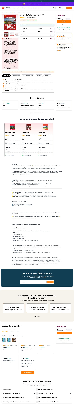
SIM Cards (24, 7)
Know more (59, 40)
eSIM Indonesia (12, 12)
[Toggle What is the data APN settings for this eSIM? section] (55, 401)
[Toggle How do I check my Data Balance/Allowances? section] (19, 397)
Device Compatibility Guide (27, 75)
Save (64, 24)
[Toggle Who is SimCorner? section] (19, 389)
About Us (35, 7)
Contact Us (40, 7)
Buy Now (64, 21)
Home (14, 7)
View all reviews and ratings (37, 113)
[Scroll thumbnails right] (18, 34)
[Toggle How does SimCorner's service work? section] (55, 389)
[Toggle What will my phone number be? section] (55, 393)
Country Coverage (16, 75)
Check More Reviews (27, 372)
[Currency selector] (62, 8)
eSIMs (19, 7)
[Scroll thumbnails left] (2, 34)
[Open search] (53, 8)
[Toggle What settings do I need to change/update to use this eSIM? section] (19, 401)
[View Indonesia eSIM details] (29, 140)
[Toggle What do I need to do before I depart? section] (19, 393)
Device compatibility (48, 72)
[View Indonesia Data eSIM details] (12, 140)
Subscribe (50, 281)
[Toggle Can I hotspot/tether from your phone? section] (55, 397)
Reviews (30, 7)
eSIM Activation (39, 75)
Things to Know (47, 75)
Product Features (6, 75)
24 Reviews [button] (31, 17)
